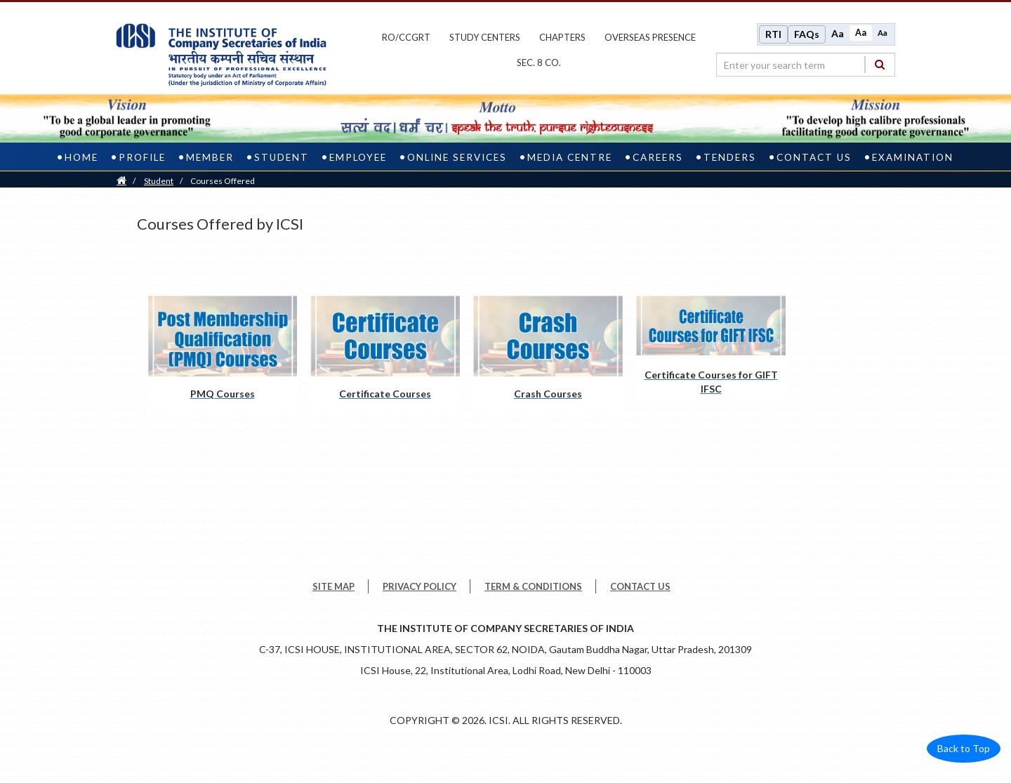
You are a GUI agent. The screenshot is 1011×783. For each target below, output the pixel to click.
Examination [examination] (912, 157)
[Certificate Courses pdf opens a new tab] (385, 354)
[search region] (805, 65)
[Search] (879, 64)
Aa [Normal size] (860, 32)
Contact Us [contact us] (814, 157)
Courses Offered (222, 181)
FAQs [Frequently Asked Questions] (806, 34)
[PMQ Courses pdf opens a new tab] (222, 354)
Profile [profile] (142, 157)
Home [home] (81, 157)
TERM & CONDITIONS (533, 586)
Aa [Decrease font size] (882, 32)
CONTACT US (640, 586)
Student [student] (281, 157)
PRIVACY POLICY (419, 586)
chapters (562, 37)
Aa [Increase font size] (837, 33)
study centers (484, 37)
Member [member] (210, 157)
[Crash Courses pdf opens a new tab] (548, 354)
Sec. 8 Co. (539, 62)
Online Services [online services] (457, 157)
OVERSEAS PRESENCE (650, 37)
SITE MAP (333, 586)
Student (158, 181)
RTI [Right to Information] (773, 34)
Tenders (729, 157)
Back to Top (963, 748)
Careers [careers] (658, 157)
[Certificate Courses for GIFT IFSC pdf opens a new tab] (711, 347)
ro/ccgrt (406, 37)
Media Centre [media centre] (569, 157)
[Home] (121, 181)
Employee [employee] (358, 157)
